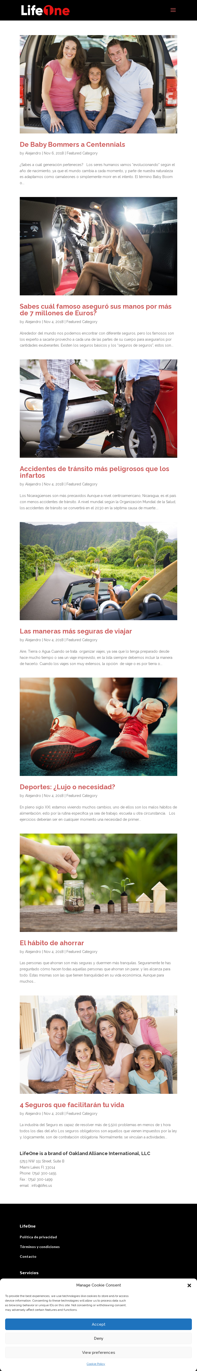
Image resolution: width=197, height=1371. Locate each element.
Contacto (28, 1256)
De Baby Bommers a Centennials (72, 145)
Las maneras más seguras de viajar (76, 631)
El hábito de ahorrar (52, 943)
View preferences (98, 1352)
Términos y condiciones (40, 1247)
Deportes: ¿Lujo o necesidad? (67, 787)
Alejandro (33, 153)
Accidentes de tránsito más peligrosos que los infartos (94, 472)
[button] (189, 1285)
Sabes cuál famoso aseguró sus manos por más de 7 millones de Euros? (96, 310)
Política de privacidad (38, 1237)
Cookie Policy (96, 1364)
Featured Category (82, 153)
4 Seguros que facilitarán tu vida (72, 1105)
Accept (98, 1324)
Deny (98, 1338)
